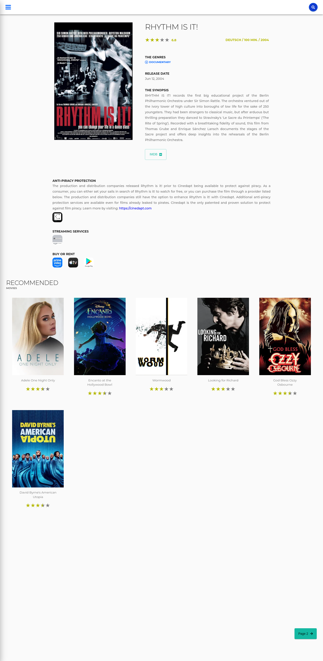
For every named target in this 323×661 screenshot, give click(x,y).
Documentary (158, 62)
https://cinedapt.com (135, 208)
